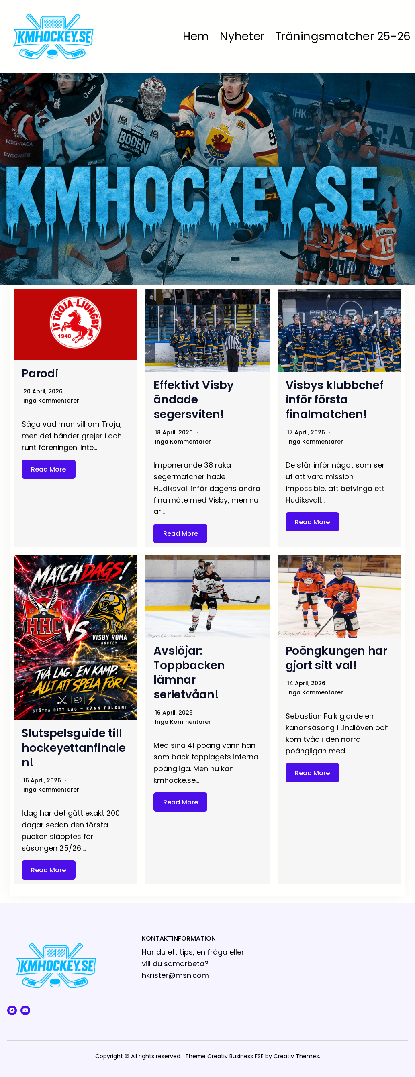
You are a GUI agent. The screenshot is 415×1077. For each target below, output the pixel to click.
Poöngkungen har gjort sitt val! (336, 658)
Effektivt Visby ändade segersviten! (193, 399)
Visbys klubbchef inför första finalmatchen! (335, 399)
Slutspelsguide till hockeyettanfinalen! (74, 747)
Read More (48, 469)
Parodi (40, 373)
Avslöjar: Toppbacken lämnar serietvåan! (189, 672)
